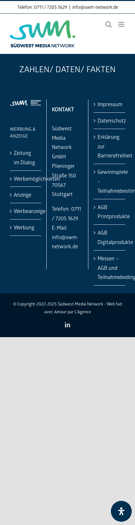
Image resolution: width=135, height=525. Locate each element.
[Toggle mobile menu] (121, 24)
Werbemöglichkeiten (26, 178)
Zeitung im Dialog (24, 157)
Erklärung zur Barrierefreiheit (110, 146)
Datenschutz (110, 120)
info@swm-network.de (95, 7)
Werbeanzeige (26, 210)
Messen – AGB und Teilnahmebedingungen (110, 268)
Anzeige (22, 194)
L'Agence (83, 311)
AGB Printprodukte (110, 212)
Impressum (110, 104)
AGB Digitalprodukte (110, 237)
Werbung (24, 227)
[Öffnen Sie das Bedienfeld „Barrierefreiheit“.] (121, 511)
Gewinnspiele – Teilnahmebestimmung (110, 181)
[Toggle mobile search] (108, 24)
